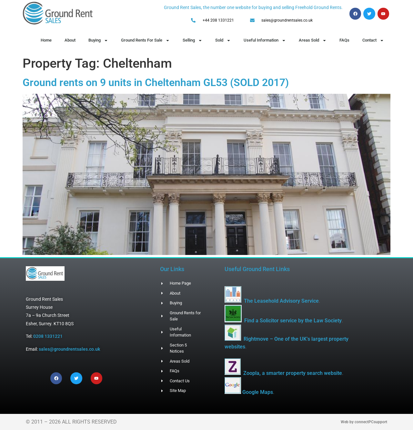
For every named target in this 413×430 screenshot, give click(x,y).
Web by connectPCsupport (364, 422)
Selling (192, 40)
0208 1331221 (48, 336)
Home (46, 40)
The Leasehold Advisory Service (281, 301)
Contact (373, 40)
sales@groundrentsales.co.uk (69, 349)
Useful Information (265, 40)
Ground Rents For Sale (145, 40)
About (70, 40)
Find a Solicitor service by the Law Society (293, 321)
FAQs (344, 40)
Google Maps (257, 392)
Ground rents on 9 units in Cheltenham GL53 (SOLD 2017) (156, 82)
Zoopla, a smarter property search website (292, 373)
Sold (223, 40)
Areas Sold (313, 40)
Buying (98, 40)
